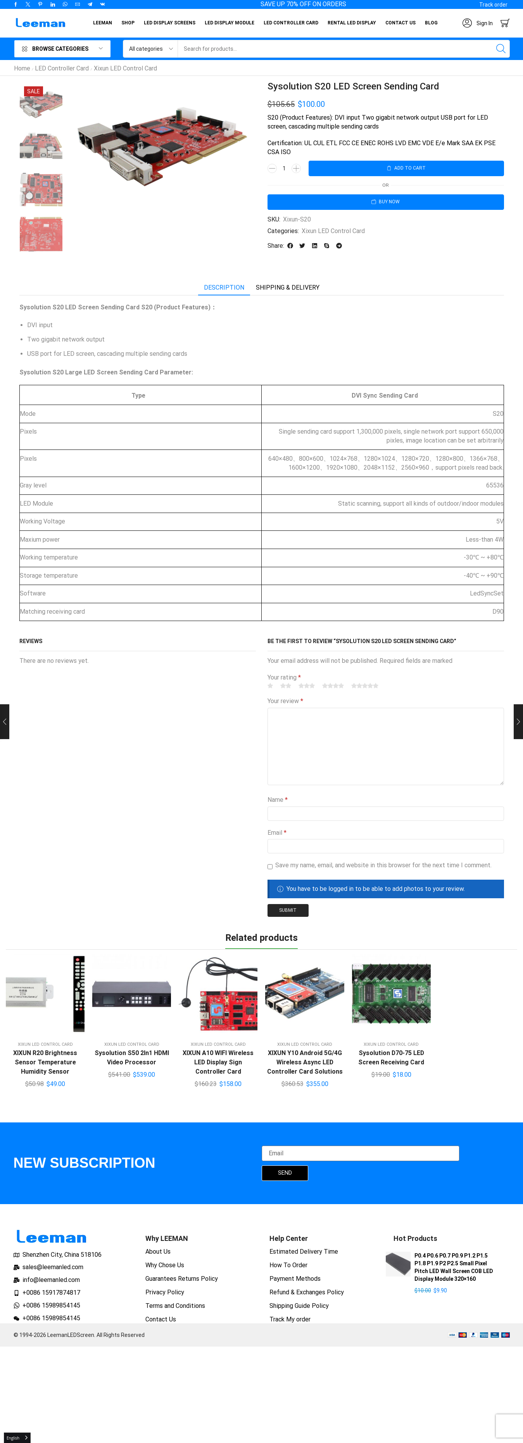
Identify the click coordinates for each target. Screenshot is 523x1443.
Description (224, 287)
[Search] (500, 48)
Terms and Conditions (175, 1305)
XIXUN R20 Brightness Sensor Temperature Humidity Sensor (45, 1062)
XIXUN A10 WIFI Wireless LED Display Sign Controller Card (218, 1062)
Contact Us (160, 1319)
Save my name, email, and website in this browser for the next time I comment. (383, 865)
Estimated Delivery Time (303, 1251)
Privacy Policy (164, 1292)
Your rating (284, 677)
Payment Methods (295, 1278)
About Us (158, 1251)
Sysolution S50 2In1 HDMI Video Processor (132, 1057)
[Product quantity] (284, 168)
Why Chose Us (164, 1265)
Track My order (290, 1319)
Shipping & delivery (287, 287)
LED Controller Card (62, 68)
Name (278, 799)
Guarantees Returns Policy (181, 1278)
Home (22, 68)
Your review (285, 701)
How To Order (288, 1265)
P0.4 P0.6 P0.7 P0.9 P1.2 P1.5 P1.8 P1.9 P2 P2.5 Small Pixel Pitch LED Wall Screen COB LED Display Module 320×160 (453, 1267)
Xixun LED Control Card (125, 68)
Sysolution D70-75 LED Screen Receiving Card (391, 1057)
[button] (493, 4)
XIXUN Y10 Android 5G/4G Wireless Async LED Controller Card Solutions (305, 1062)
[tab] (224, 288)
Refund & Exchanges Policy (306, 1292)
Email (277, 832)
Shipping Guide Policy (299, 1305)
